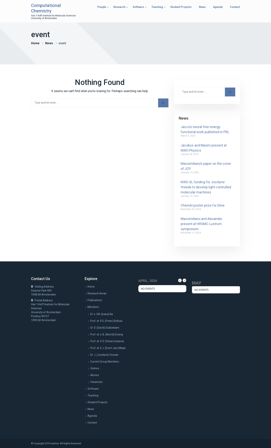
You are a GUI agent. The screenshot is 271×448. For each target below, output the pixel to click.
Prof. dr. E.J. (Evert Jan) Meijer (108, 348)
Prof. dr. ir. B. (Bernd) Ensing (106, 334)
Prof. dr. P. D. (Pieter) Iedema (107, 341)
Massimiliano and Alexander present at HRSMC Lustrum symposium (201, 224)
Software (138, 6)
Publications (95, 300)
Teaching (157, 6)
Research (119, 6)
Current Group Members (104, 361)
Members (93, 306)
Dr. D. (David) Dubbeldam (104, 327)
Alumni (94, 375)
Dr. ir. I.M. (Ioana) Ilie (101, 314)
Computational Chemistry (46, 8)
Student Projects (181, 6)
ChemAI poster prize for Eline (203, 205)
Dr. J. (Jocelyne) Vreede (104, 354)
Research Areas (97, 293)
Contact (235, 6)
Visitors (94, 368)
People (101, 6)
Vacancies (96, 381)
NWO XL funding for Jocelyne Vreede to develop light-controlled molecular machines (206, 187)
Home (35, 43)
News (202, 6)
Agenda (218, 6)
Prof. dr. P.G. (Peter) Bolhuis (106, 320)
